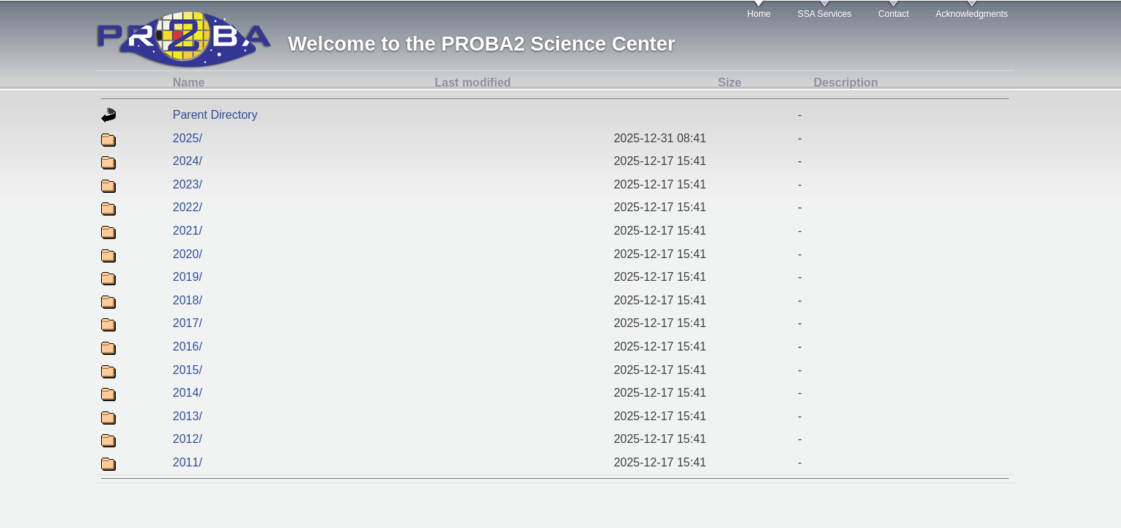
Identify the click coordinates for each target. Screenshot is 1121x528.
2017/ (187, 323)
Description (845, 82)
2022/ (187, 207)
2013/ (187, 416)
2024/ (187, 161)
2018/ (187, 300)
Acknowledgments (972, 14)
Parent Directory (215, 115)
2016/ (187, 346)
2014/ (187, 392)
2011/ (187, 462)
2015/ (187, 370)
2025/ (187, 138)
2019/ (187, 277)
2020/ (187, 254)
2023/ (187, 184)
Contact (893, 14)
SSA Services (825, 14)
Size (729, 82)
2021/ (187, 230)
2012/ (187, 439)
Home (759, 14)
